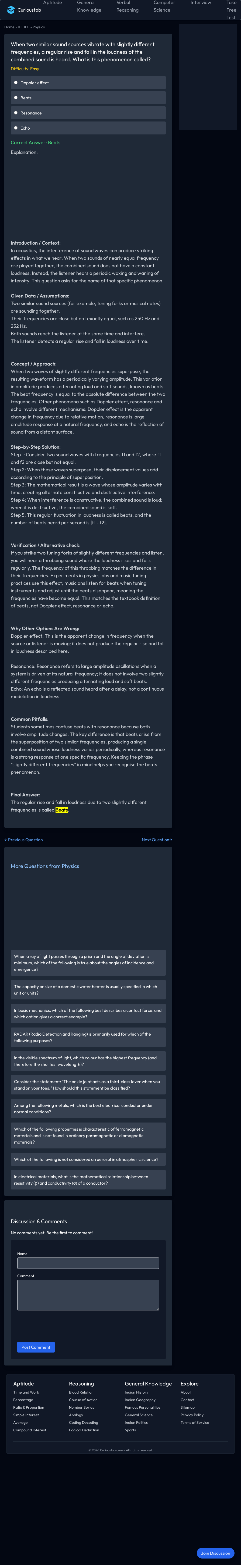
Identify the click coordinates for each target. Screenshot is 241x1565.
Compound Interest (29, 1430)
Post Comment (36, 1347)
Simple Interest (26, 1414)
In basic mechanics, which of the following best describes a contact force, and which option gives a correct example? (87, 1013)
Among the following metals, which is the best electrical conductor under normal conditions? (83, 1108)
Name (22, 1253)
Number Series (81, 1407)
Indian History (136, 1392)
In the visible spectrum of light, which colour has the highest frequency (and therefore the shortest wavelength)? (85, 1061)
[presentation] (58, 1326)
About (186, 1392)
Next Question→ (157, 839)
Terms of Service (195, 1422)
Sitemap (188, 1407)
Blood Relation (81, 1392)
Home (9, 27)
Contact (187, 1399)
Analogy (76, 1414)
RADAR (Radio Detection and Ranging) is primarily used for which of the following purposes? (82, 1037)
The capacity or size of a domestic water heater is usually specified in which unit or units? (85, 990)
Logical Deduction (84, 1430)
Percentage (23, 1399)
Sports (130, 1430)
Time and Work (26, 1392)
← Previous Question (23, 839)
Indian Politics (136, 1422)
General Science (139, 1414)
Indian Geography (140, 1399)
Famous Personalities (142, 1407)
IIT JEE (23, 27)
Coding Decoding (83, 1422)
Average (20, 1422)
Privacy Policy (192, 1414)
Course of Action (83, 1399)
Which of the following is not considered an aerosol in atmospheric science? (86, 1159)
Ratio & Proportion (28, 1407)
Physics (39, 27)
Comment (25, 1275)
